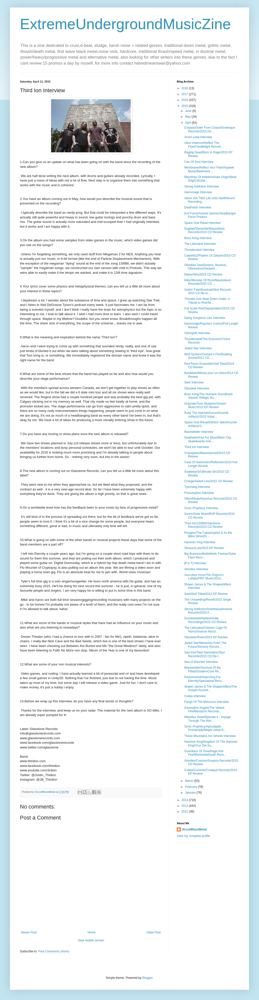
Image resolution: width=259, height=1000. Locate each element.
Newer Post (29, 932)
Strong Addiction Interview (201, 186)
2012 (185, 811)
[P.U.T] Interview (195, 563)
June (188, 111)
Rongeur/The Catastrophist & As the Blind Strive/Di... (208, 534)
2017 (185, 94)
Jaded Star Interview (197, 348)
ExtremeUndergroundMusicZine (125, 24)
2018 (185, 88)
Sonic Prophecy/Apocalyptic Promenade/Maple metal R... (205, 728)
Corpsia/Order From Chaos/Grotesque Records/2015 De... (209, 129)
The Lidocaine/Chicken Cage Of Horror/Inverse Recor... (205, 629)
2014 (185, 800)
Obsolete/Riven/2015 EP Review (206, 637)
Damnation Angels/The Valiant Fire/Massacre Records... (204, 709)
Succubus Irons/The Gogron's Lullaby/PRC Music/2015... (204, 576)
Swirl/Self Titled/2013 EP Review (206, 594)
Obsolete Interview (196, 388)
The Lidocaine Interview (200, 244)
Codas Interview (195, 696)
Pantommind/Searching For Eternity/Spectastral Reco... (204, 678)
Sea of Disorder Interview (201, 662)
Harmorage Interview (198, 192)
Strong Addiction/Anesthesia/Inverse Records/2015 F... (208, 610)
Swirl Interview (193, 382)
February (191, 787)
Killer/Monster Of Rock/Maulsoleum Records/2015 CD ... (207, 281)
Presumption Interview (199, 493)
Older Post (153, 932)
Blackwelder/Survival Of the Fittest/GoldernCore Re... (202, 669)
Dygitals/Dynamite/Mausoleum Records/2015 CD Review (204, 230)
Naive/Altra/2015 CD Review (203, 274)
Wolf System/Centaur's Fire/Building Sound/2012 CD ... (208, 356)
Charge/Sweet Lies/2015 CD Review (208, 481)
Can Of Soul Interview (198, 162)
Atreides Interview (196, 569)
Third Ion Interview (196, 447)
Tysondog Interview (197, 487)
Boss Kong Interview (197, 238)
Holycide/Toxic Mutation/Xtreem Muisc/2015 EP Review (205, 405)
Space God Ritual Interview (202, 223)
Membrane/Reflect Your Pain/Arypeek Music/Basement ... (209, 169)
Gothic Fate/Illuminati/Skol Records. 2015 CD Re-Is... (208, 291)
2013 (185, 806)
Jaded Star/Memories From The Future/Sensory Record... (205, 644)
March (189, 781)
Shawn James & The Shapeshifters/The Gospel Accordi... (210, 688)
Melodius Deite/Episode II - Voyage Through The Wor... (207, 718)
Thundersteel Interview (199, 250)
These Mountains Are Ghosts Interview (210, 736)
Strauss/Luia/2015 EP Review (204, 548)
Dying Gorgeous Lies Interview (204, 318)
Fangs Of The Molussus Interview (206, 702)
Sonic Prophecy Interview (201, 508)
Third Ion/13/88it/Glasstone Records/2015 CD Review (203, 525)
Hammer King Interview (199, 542)
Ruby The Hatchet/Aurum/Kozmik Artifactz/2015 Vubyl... (206, 414)
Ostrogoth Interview (197, 333)
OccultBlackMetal (194, 829)
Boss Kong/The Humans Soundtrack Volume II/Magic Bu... (208, 395)
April (188, 122)
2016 (185, 100)
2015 (185, 106)
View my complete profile (193, 836)
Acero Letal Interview (198, 137)
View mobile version (91, 940)
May (188, 116)
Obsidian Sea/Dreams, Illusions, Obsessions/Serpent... (205, 266)
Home (92, 932)
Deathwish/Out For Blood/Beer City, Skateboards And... (207, 439)
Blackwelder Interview (198, 432)
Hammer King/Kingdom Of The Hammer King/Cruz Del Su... (210, 743)
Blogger (147, 978)
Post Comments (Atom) (53, 951)
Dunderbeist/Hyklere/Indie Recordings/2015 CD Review (205, 620)
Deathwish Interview (197, 207)
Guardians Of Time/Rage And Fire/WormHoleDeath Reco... (205, 752)
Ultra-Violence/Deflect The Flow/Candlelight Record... (203, 144)
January (190, 792)
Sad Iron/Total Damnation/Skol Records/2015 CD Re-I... (204, 654)
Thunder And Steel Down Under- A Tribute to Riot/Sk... (207, 300)
